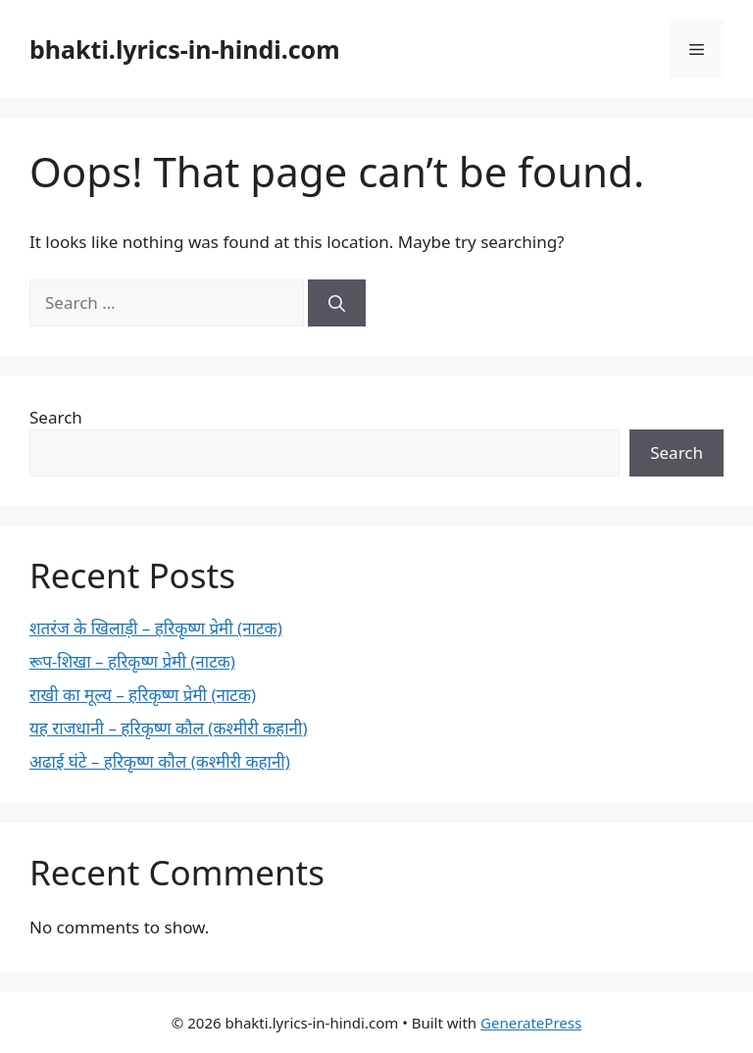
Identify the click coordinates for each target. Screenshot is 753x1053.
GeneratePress (530, 1022)
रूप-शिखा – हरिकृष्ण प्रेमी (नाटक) (132, 661)
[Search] (337, 302)
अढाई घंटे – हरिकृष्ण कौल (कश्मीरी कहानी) (159, 761)
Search (55, 417)
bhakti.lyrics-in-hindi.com (184, 49)
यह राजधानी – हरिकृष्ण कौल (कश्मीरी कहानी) (168, 728)
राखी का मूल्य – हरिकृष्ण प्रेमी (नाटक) (142, 694)
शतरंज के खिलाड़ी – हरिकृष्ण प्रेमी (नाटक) (155, 628)
